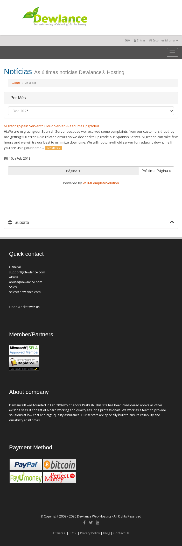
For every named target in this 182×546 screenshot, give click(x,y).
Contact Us (121, 533)
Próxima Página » (156, 170)
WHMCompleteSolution (101, 183)
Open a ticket (19, 307)
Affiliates (58, 533)
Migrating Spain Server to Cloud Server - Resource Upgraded (51, 126)
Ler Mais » (53, 148)
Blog (106, 533)
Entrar (139, 40)
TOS (73, 533)
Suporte (16, 82)
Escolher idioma (163, 40)
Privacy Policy (90, 533)
